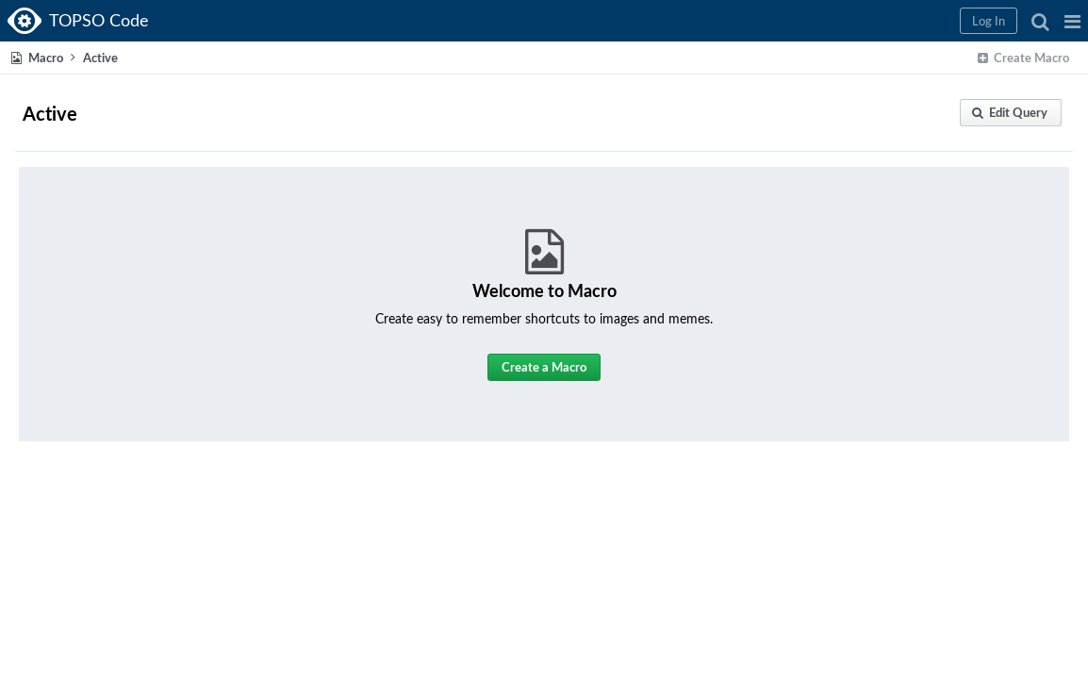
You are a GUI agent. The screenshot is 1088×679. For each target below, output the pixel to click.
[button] (769, 21)
